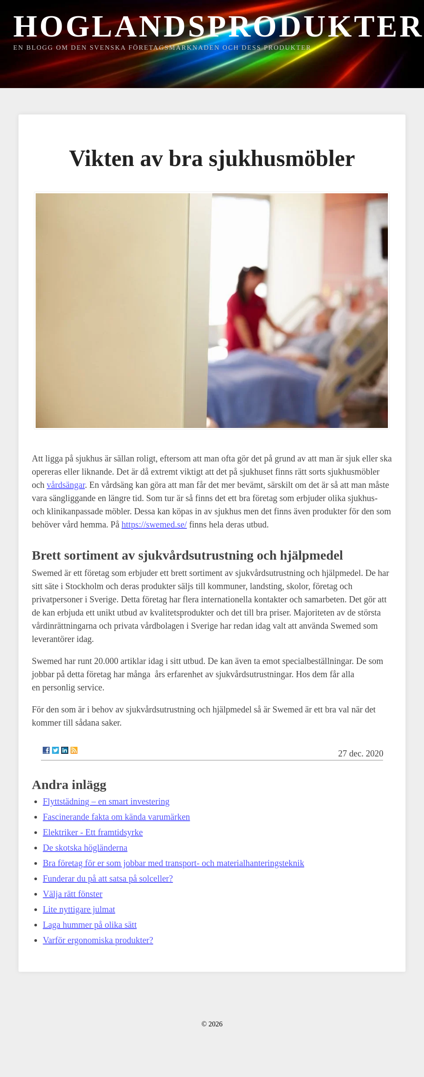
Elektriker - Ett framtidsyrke (93, 832)
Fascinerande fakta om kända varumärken (116, 817)
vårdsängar (66, 485)
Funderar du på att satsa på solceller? (108, 878)
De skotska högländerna (85, 847)
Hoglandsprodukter (218, 26)
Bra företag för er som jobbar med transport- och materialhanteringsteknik (173, 863)
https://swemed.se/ (154, 524)
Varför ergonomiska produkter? (98, 940)
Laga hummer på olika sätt (89, 924)
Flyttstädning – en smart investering (106, 801)
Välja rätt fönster (73, 894)
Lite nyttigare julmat (79, 909)
